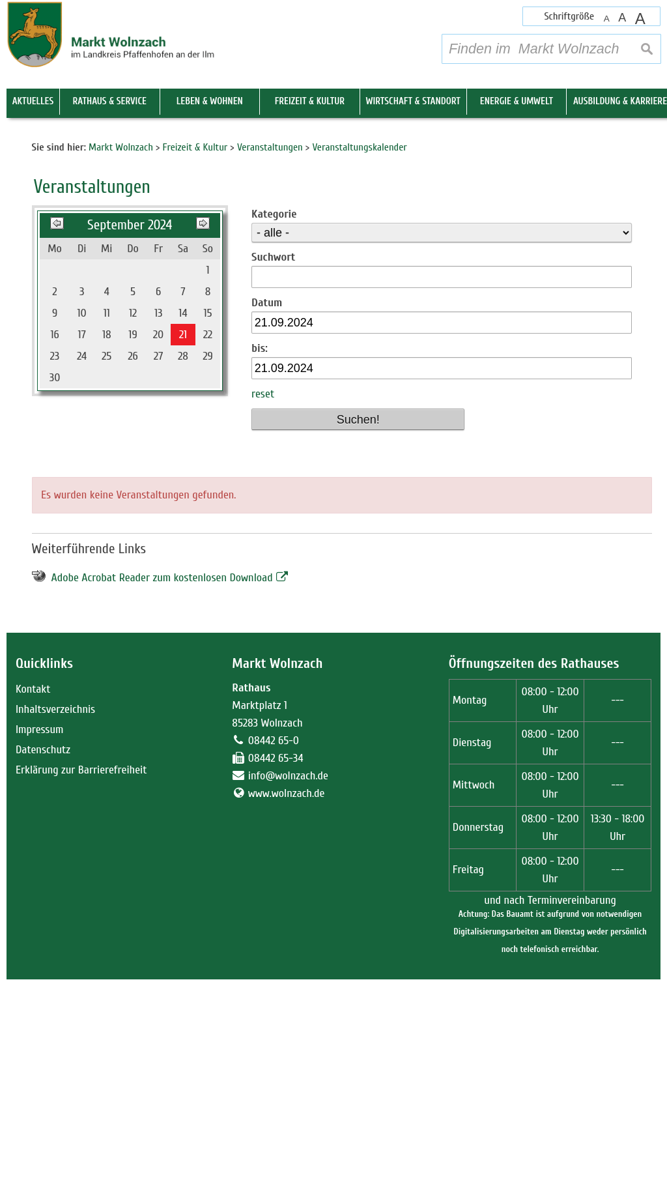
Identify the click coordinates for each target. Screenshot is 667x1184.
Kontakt (33, 894)
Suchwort (273, 462)
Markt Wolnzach (277, 867)
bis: (259, 553)
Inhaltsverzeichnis (55, 914)
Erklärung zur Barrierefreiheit (81, 974)
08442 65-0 (273, 945)
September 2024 (129, 430)
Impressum (40, 934)
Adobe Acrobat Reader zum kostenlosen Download (162, 782)
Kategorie (273, 419)
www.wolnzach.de (286, 998)
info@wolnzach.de (288, 980)
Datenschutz (43, 954)
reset (262, 598)
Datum (266, 507)
